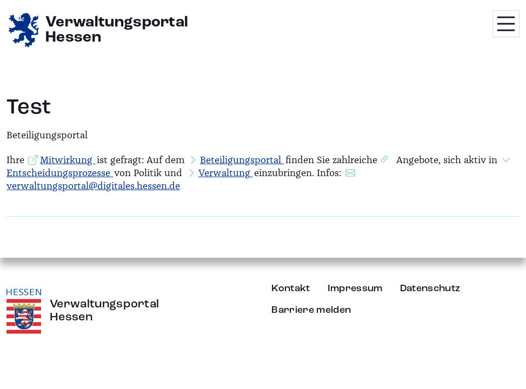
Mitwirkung (67, 160)
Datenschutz (430, 288)
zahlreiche (354, 160)
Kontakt (290, 288)
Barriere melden (311, 310)
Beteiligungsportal (242, 160)
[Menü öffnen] (506, 23)
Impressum (355, 288)
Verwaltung (225, 173)
